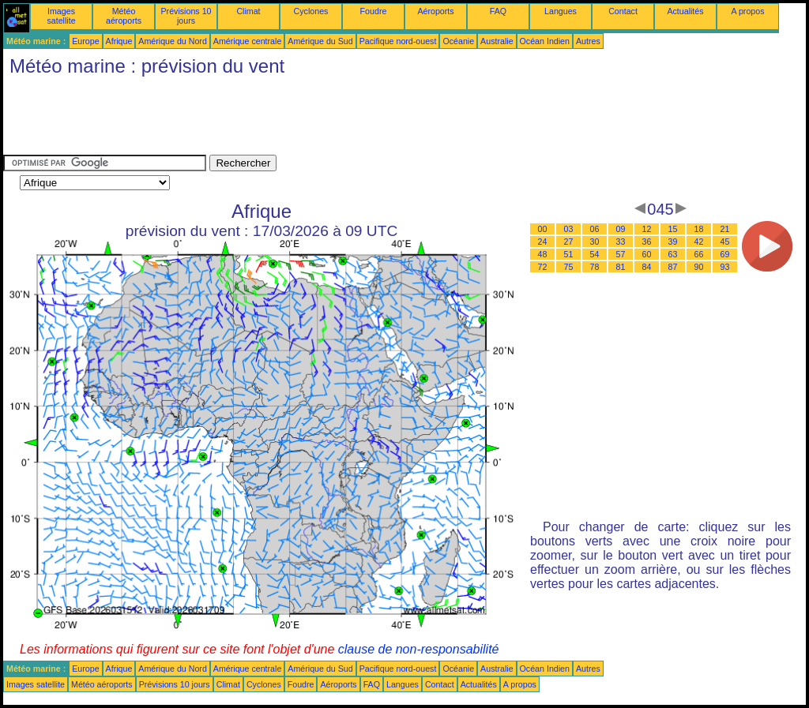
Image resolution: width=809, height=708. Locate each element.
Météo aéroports (123, 15)
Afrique (119, 41)
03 (569, 229)
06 (595, 229)
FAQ (498, 11)
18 (699, 229)
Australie (496, 41)
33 (621, 241)
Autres (588, 41)
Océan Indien (545, 41)
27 (569, 241)
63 (673, 254)
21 (725, 229)
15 (673, 229)
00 (542, 229)
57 (621, 254)
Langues (560, 11)
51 (569, 254)
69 (725, 254)
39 (673, 241)
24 (542, 241)
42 (699, 241)
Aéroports (435, 11)
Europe (85, 41)
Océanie (458, 41)
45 (725, 241)
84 (647, 267)
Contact (623, 11)
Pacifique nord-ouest (398, 41)
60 (647, 254)
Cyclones (311, 11)
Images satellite (61, 15)
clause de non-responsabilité (418, 649)
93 (725, 267)
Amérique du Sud (320, 41)
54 (595, 254)
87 (673, 267)
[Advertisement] (290, 119)
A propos (747, 11)
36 (647, 241)
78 (595, 267)
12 (647, 229)
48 (542, 254)
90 (699, 267)
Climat (248, 11)
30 (595, 241)
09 (621, 229)
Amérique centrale (247, 41)
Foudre (373, 11)
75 (569, 267)
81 (621, 267)
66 (699, 254)
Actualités (685, 11)
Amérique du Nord (172, 41)
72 (542, 267)
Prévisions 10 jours (186, 15)
